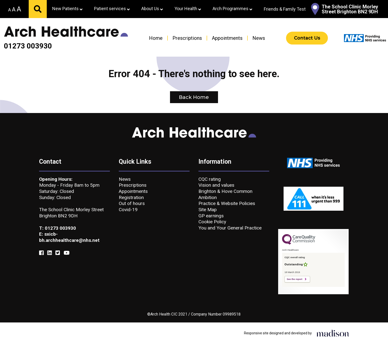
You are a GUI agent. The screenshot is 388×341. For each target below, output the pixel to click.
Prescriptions (187, 38)
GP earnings (211, 216)
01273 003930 (28, 46)
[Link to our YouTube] (67, 253)
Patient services (112, 8)
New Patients (67, 8)
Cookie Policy (212, 222)
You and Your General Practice (230, 228)
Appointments (227, 38)
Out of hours (132, 203)
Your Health (187, 8)
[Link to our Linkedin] (49, 253)
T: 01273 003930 (57, 228)
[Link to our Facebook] (41, 253)
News (258, 38)
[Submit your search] (38, 9)
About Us (152, 8)
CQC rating (209, 179)
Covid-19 (128, 209)
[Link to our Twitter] (57, 253)
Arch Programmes (232, 8)
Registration (131, 197)
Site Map (207, 209)
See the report (294, 279)
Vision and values (216, 185)
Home (156, 38)
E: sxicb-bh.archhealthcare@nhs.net (69, 237)
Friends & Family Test (285, 9)
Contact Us (307, 38)
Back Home (194, 97)
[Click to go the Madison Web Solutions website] (333, 333)
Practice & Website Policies (226, 203)
